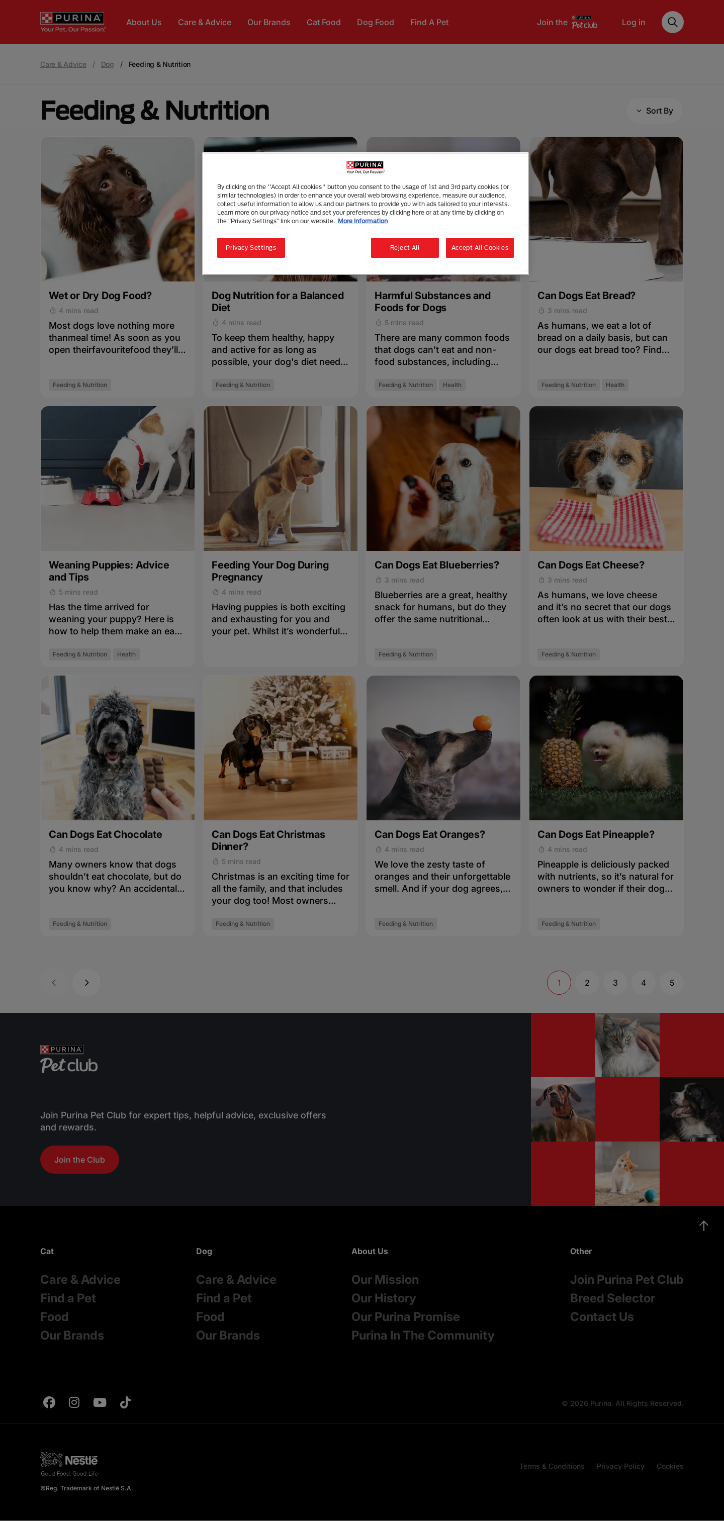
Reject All (405, 247)
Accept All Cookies (479, 247)
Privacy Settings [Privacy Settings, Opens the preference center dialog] (251, 247)
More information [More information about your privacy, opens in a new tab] (363, 221)
